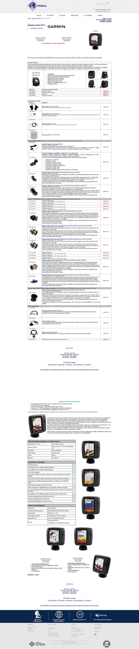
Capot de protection (46, 134)
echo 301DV (102, 21)
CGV (49, 631)
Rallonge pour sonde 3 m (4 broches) (50, 332)
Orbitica (100, 15)
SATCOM (62, 15)
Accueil (39, 15)
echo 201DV (108, 20)
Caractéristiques (33, 28)
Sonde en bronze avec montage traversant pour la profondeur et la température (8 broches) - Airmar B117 (64, 260)
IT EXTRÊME (88, 15)
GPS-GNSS (50, 15)
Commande (51, 628)
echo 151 (109, 18)
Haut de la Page (69, 348)
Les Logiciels (87, 364)
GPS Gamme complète (69, 362)
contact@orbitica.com (103, 10)
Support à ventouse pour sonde (48, 321)
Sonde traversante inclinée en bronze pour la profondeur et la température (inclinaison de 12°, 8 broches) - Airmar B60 (67, 239)
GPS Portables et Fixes (47, 369)
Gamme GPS (34, 18)
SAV (49, 630)
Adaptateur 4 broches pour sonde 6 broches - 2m (52, 310)
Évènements (97, 628)
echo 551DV (108, 21)
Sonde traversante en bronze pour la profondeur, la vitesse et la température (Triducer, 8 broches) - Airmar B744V (66, 274)
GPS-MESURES (31, 627)
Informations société (54, 635)
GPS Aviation (61, 364)
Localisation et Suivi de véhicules (73, 369)
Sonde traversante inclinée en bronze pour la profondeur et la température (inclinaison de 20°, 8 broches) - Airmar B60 (67, 225)
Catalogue (96, 631)
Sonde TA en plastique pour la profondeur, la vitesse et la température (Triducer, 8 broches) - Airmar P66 (64, 185)
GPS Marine (69, 364)
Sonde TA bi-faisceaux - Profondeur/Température (52, 143)
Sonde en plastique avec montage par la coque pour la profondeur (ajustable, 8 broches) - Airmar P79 (63, 289)
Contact (50, 627)
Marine (39, 18)
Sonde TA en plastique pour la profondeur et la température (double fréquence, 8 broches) (61, 172)
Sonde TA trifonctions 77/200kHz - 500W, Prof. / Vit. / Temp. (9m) (60, 153)
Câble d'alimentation (46, 123)
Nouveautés (97, 627)
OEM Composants (59, 369)
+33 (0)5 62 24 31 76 (102, 11)
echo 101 (104, 18)
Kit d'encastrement (46, 113)
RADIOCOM (74, 15)
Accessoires (40, 28)
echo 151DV (102, 20)
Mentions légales (53, 633)
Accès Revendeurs (53, 634)
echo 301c (98, 19)
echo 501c (103, 19)
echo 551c (76, 354)
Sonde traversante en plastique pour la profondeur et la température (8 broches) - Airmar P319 (62, 210)
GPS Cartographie (78, 364)
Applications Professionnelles (90, 369)
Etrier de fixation (45, 106)
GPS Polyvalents (52, 364)
